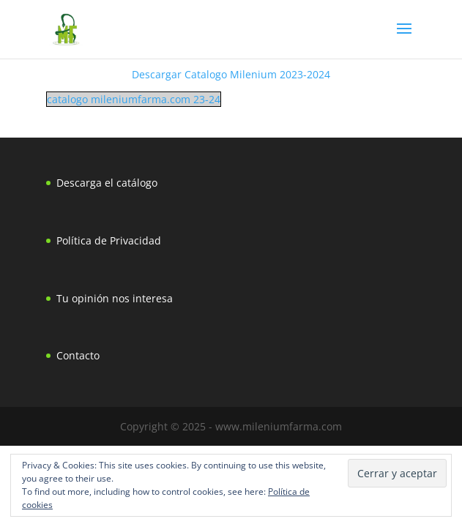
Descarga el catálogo (106, 183)
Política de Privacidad (108, 240)
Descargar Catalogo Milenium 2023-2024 (231, 74)
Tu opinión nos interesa (114, 298)
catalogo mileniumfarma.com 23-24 (133, 99)
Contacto (78, 355)
